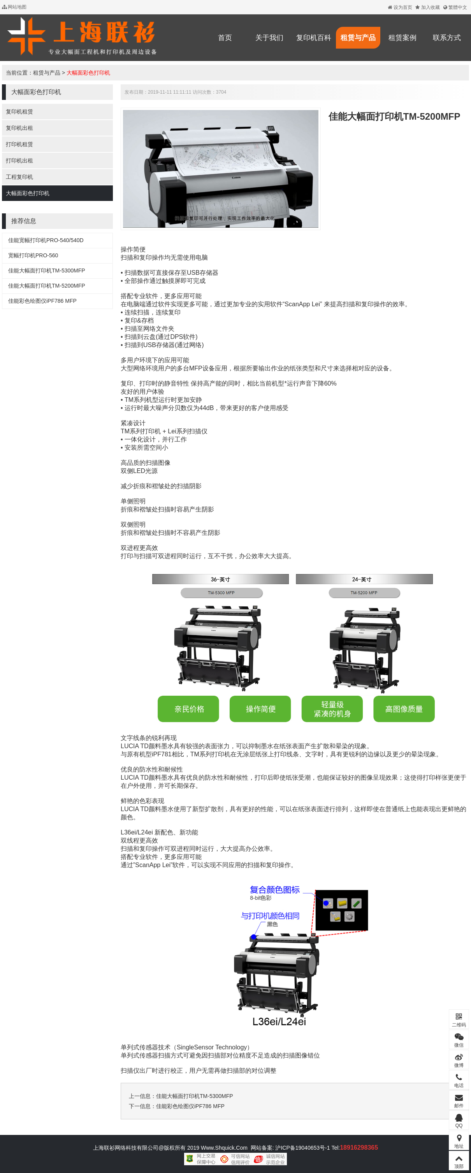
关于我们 (269, 38)
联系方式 (447, 38)
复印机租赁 (19, 111)
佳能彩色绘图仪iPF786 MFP (42, 301)
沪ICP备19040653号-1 (302, 1148)
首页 (225, 38)
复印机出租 (19, 128)
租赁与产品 (358, 38)
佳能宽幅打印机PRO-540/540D (46, 240)
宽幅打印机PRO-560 (33, 255)
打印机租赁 (19, 144)
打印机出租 (19, 160)
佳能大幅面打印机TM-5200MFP (46, 286)
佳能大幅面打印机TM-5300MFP (46, 270)
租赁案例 (402, 38)
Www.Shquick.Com (224, 1148)
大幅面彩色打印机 (88, 73)
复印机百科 (313, 38)
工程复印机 (19, 177)
